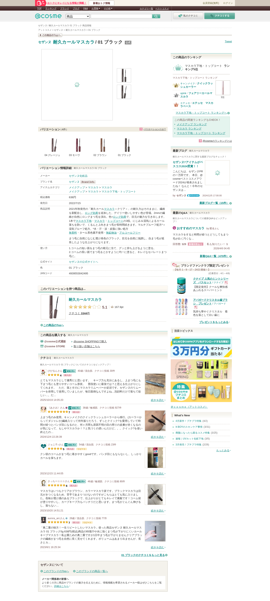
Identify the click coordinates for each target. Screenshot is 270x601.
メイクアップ (77, 187)
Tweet (228, 41)
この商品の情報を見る (50, 35)
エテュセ (185, 103)
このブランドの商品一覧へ (92, 571)
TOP (39, 8)
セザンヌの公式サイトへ (83, 261)
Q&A (85, 8)
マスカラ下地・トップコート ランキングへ (201, 112)
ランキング (50, 8)
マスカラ (93, 187)
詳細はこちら (61, 586)
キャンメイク (187, 83)
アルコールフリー (130, 232)
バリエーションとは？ (155, 129)
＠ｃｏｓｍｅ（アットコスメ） (189, 406)
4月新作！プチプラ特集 (188, 421)
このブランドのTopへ (56, 571)
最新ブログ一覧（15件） (214, 202)
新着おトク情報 (101, 3)
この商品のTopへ (53, 325)
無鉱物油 (111, 232)
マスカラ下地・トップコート (119, 191)
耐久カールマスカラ (74, 42)
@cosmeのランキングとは (217, 141)
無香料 (73, 232)
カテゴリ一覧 (146, 8)
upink (183, 93)
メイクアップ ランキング (192, 124)
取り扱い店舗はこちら (87, 346)
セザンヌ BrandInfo (89, 181)
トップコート (115, 220)
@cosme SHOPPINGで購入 (90, 341)
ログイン (228, 3)
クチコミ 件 (79, 313)
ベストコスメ (162, 8)
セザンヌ (44, 42)
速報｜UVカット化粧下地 (190, 438)
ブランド (64, 8)
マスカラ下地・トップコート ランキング (201, 133)
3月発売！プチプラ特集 (188, 444)
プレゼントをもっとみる (213, 322)
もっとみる (222, 450)
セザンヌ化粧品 (78, 175)
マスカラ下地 (84, 220)
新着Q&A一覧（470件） (214, 256)
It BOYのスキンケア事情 (189, 426)
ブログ (76, 8)
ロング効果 (91, 212)
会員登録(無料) (211, 3)
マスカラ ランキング (189, 128)
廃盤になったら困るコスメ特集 (193, 432)
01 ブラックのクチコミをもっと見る (143, 555)
